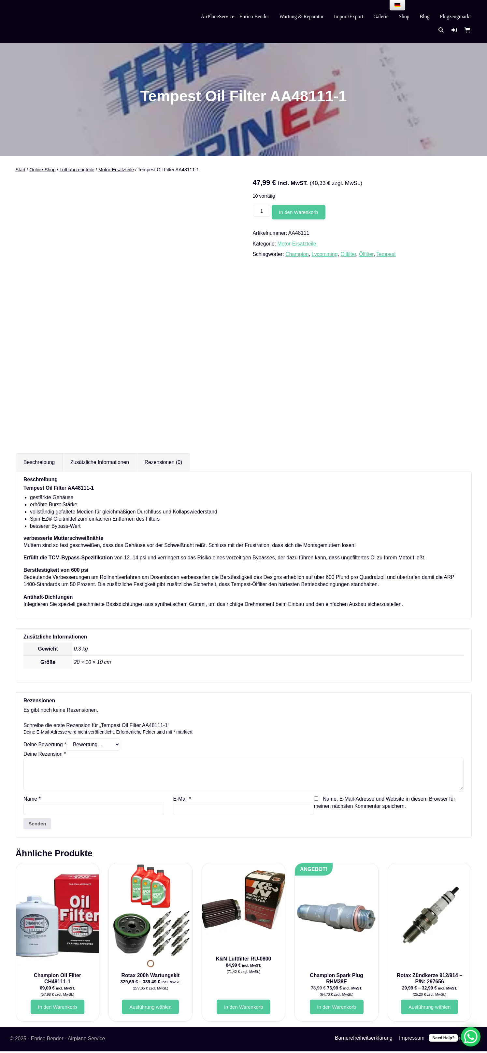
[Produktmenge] (262, 211)
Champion (297, 254)
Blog (425, 16)
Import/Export (348, 16)
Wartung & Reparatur (301, 16)
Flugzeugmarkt (455, 16)
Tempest (385, 254)
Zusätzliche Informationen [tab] (99, 462)
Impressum (411, 1039)
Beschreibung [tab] (39, 462)
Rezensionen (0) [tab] (163, 462)
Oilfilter (348, 254)
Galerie (381, 16)
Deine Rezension (44, 754)
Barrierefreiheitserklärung (364, 1039)
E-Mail (182, 799)
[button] (454, 30)
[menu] (397, 5)
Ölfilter (366, 254)
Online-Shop (42, 169)
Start (21, 169)
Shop (404, 16)
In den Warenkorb (300, 212)
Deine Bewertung (44, 744)
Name (31, 799)
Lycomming (325, 254)
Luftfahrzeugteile (77, 169)
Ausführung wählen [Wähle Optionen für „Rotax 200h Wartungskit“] (151, 1008)
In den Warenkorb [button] (57, 1008)
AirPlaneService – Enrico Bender (235, 16)
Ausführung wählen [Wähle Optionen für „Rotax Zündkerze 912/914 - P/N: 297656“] (429, 1008)
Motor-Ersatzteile (116, 169)
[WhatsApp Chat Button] (470, 1036)
